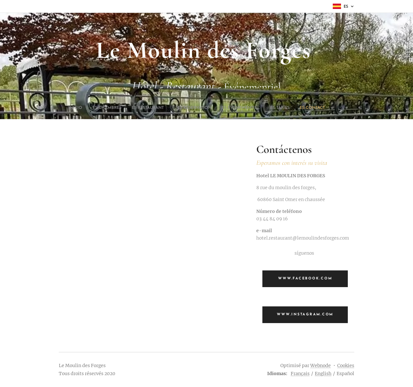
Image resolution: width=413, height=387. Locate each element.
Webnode (320, 365)
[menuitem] (171, 108)
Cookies (345, 365)
